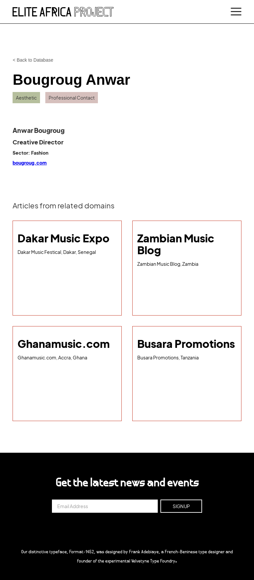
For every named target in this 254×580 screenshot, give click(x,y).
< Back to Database (33, 60)
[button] (234, 12)
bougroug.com (30, 163)
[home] (63, 11)
